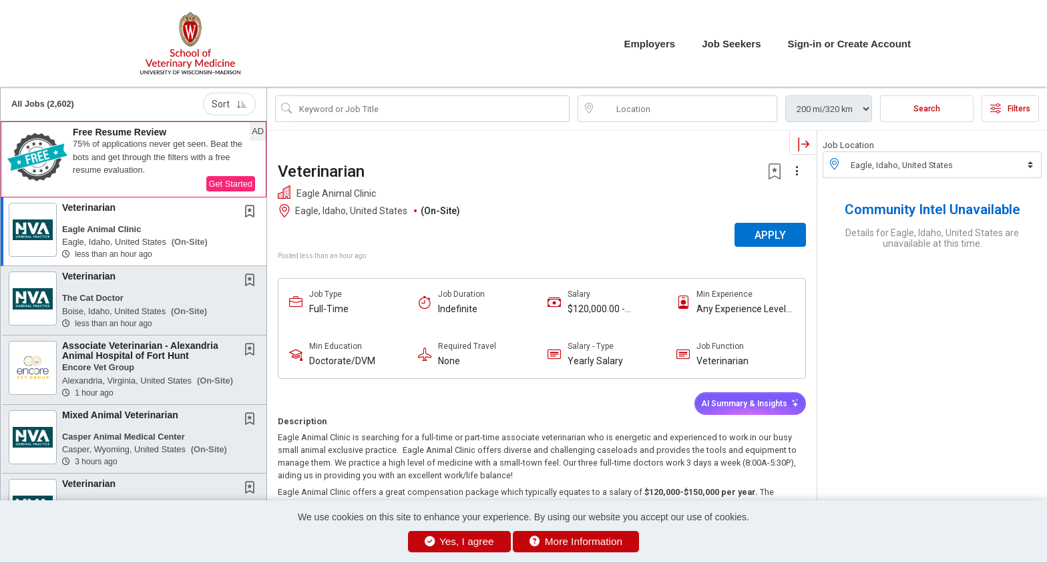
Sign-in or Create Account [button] (849, 43)
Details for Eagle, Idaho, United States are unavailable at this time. (932, 238)
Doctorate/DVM (342, 361)
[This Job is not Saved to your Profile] (252, 213)
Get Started (230, 184)
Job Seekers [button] (731, 43)
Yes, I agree (459, 541)
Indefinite (457, 309)
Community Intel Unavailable (932, 209)
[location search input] (686, 108)
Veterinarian (89, 207)
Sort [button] (229, 104)
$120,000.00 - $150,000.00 (596, 309)
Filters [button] (1010, 109)
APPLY (770, 235)
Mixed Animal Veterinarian (120, 415)
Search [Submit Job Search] (926, 108)
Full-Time (329, 309)
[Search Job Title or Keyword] (432, 108)
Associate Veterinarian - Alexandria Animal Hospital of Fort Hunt (140, 350)
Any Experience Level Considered (741, 309)
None (449, 361)
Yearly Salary (595, 361)
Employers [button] (649, 43)
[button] (133, 159)
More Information (576, 541)
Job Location (848, 145)
